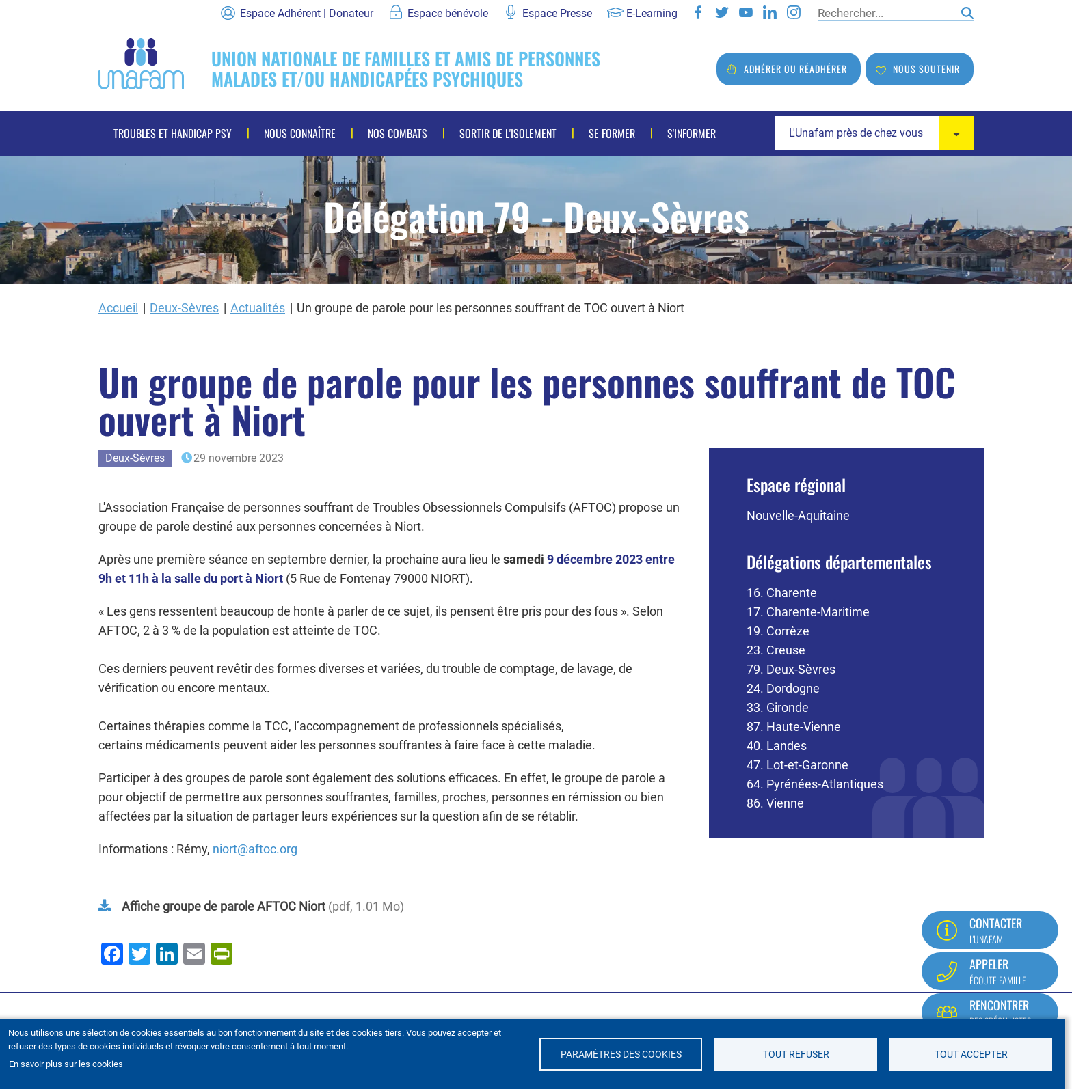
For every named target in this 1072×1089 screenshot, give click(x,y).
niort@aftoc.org (255, 849)
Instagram (794, 12)
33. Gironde (778, 707)
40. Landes (777, 746)
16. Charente (782, 592)
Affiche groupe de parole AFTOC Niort (223, 906)
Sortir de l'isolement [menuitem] (508, 133)
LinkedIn (770, 12)
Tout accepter (971, 1054)
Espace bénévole (447, 13)
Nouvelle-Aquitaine (798, 515)
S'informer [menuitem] (691, 133)
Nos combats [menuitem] (397, 133)
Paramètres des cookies (621, 1054)
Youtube (746, 12)
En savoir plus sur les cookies (66, 1064)
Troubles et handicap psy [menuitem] (172, 133)
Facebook (698, 12)
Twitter (722, 12)
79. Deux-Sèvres (791, 669)
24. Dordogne (783, 688)
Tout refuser (796, 1054)
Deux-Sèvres (184, 308)
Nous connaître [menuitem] (300, 133)
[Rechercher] (886, 12)
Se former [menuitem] (612, 133)
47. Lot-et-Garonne (797, 765)
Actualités (257, 308)
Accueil (118, 308)
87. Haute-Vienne (794, 726)
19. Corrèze (778, 631)
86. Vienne (775, 803)
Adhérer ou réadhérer (795, 68)
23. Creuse (776, 650)
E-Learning (652, 13)
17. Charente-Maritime (808, 612)
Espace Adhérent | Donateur (306, 13)
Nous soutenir (926, 68)
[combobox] (874, 133)
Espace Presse (557, 13)
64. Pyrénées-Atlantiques (815, 784)
